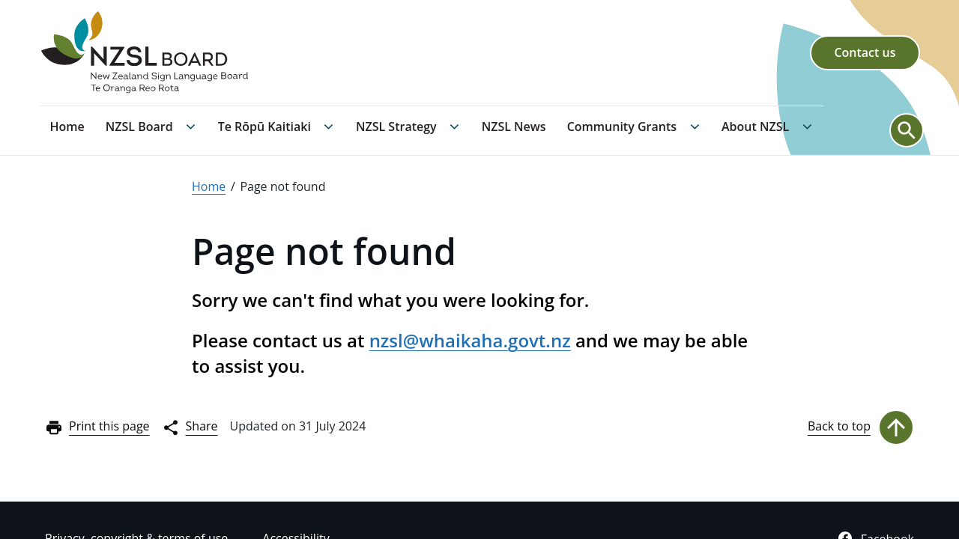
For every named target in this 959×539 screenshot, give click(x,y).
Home (67, 126)
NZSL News (514, 126)
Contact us (864, 52)
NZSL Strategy (396, 126)
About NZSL (755, 126)
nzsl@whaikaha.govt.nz (470, 340)
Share (190, 427)
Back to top (861, 427)
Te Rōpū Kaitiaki (264, 126)
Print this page (97, 427)
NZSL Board (139, 126)
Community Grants (622, 126)
